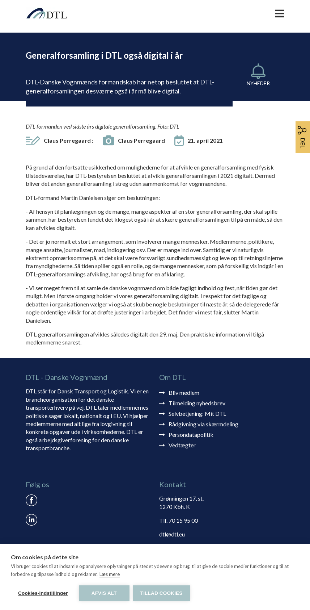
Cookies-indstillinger (43, 593)
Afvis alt (104, 593)
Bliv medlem (184, 392)
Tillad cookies (161, 593)
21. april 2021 (205, 140)
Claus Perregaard (68, 140)
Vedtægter (182, 445)
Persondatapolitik (191, 434)
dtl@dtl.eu (172, 534)
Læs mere (109, 574)
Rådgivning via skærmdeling (203, 424)
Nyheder (258, 83)
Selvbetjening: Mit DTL (197, 413)
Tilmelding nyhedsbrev (197, 403)
